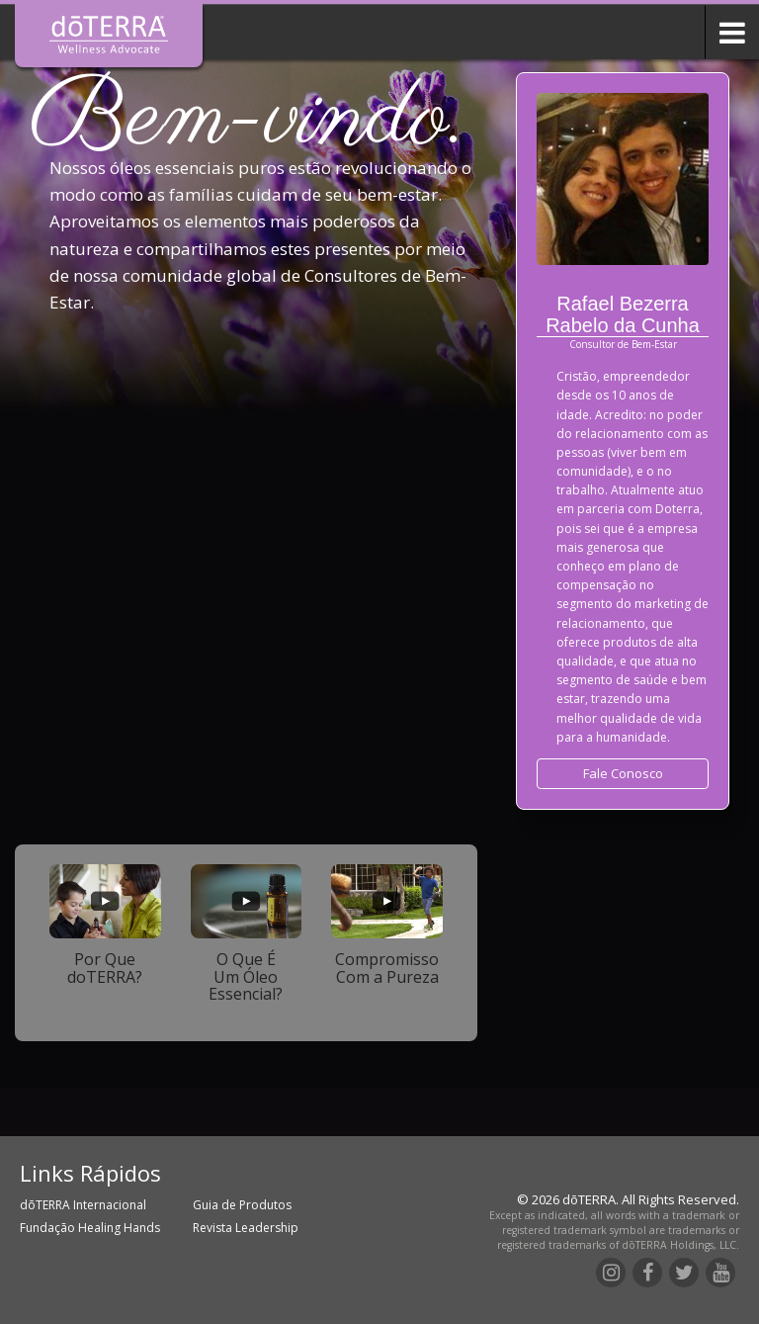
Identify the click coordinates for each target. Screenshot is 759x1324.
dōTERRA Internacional (83, 1204)
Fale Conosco (623, 773)
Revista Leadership (245, 1227)
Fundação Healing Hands (90, 1227)
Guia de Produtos (242, 1204)
